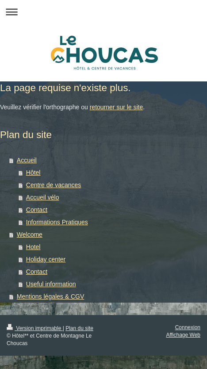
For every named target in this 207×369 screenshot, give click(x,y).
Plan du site (79, 328)
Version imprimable (35, 328)
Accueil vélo (42, 197)
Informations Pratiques (57, 222)
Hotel (33, 246)
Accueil (27, 160)
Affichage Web (183, 335)
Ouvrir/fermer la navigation (103, 11)
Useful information (51, 284)
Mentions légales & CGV (50, 296)
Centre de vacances (53, 184)
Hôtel (33, 172)
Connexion (187, 327)
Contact (36, 209)
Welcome (29, 234)
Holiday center (46, 259)
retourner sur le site (116, 107)
